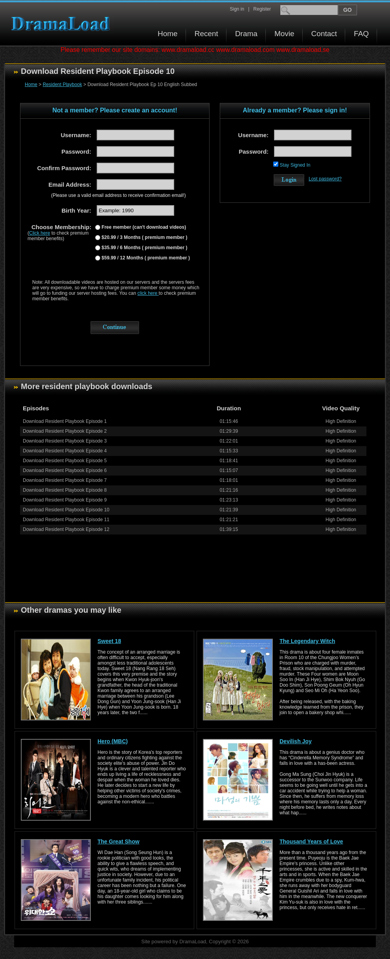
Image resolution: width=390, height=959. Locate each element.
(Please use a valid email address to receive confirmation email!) (118, 195)
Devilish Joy (296, 741)
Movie (284, 33)
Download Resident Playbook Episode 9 (65, 500)
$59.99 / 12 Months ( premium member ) (145, 258)
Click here (39, 233)
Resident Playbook (62, 84)
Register (262, 9)
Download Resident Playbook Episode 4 (65, 451)
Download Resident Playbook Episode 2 (65, 431)
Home (168, 33)
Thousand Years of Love (311, 841)
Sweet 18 (109, 641)
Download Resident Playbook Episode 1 (65, 421)
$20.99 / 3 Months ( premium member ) (143, 237)
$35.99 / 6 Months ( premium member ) (143, 247)
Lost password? (325, 179)
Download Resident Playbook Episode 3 (65, 441)
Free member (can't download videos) (143, 227)
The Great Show (119, 841)
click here (148, 293)
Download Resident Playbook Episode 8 (65, 490)
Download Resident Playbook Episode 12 (66, 529)
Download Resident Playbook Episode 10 (66, 510)
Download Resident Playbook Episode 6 (65, 470)
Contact (324, 33)
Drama (246, 33)
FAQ (361, 33)
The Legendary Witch (307, 641)
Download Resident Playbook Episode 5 (65, 460)
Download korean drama (62, 23)
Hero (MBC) (113, 741)
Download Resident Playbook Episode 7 (65, 480)
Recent (206, 33)
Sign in (237, 9)
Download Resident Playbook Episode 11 (66, 519)
